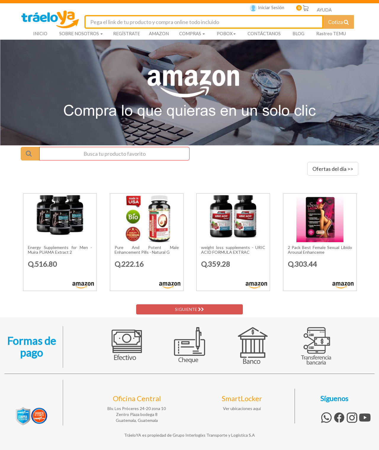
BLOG (298, 33)
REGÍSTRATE (126, 33)
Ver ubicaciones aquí (242, 408)
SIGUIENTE (189, 309)
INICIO (40, 33)
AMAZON (159, 33)
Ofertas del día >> (332, 168)
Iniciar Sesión (267, 8)
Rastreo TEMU (331, 33)
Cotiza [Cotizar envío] (338, 22)
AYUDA (324, 9)
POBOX (226, 33)
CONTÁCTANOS (264, 33)
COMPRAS (192, 33)
